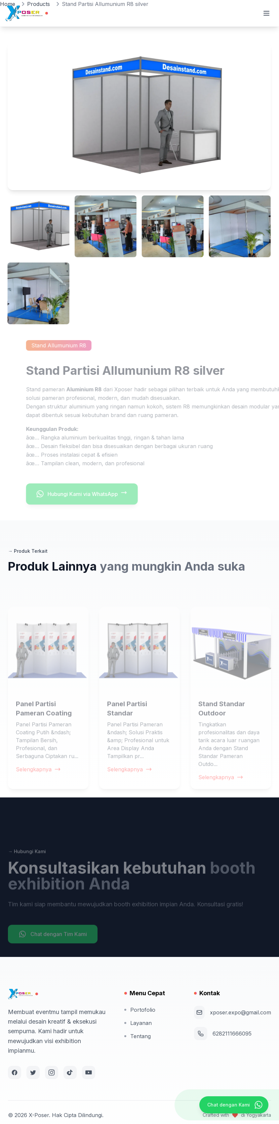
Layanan (138, 1023)
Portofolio (139, 1009)
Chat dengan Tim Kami (53, 948)
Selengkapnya (38, 783)
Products (38, 4)
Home (7, 4)
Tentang (137, 1036)
